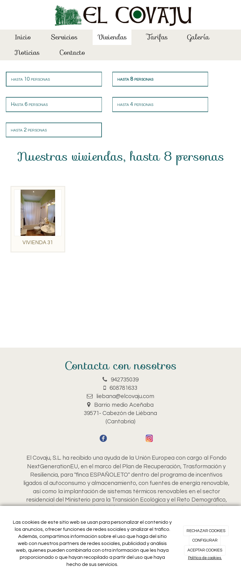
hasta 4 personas (135, 104)
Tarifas (157, 37)
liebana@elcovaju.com (125, 396)
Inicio (22, 37)
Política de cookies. (205, 558)
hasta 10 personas (30, 79)
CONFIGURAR (205, 540)
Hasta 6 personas (29, 104)
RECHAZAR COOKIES (206, 531)
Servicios (64, 37)
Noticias (27, 52)
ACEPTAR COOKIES (204, 550)
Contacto (72, 52)
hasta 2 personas (29, 130)
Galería (198, 37)
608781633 (123, 388)
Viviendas (112, 37)
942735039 (125, 380)
